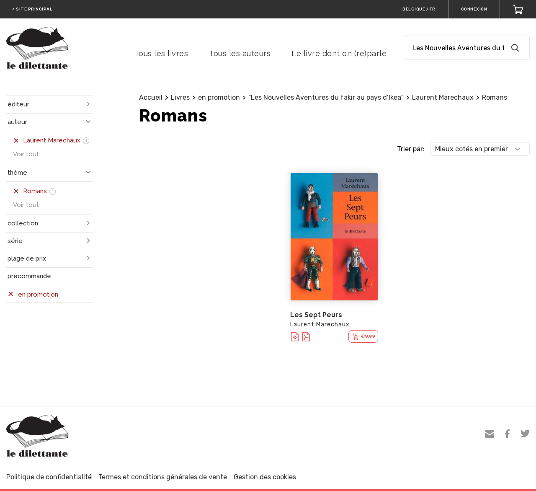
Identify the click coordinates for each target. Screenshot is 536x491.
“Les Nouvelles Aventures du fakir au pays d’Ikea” (326, 97)
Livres (180, 97)
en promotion (219, 97)
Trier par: (411, 149)
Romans (494, 97)
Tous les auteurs (240, 53)
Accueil (150, 97)
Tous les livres (161, 53)
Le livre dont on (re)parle (339, 53)
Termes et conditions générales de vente (162, 477)
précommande (29, 276)
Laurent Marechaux (443, 97)
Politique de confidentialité (49, 477)
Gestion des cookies (265, 477)
